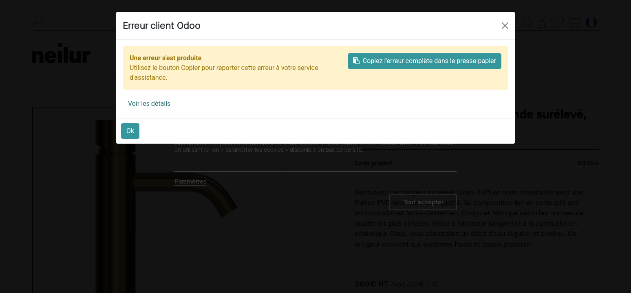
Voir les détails (149, 103)
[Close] (505, 25)
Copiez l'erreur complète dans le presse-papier (424, 61)
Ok (130, 131)
